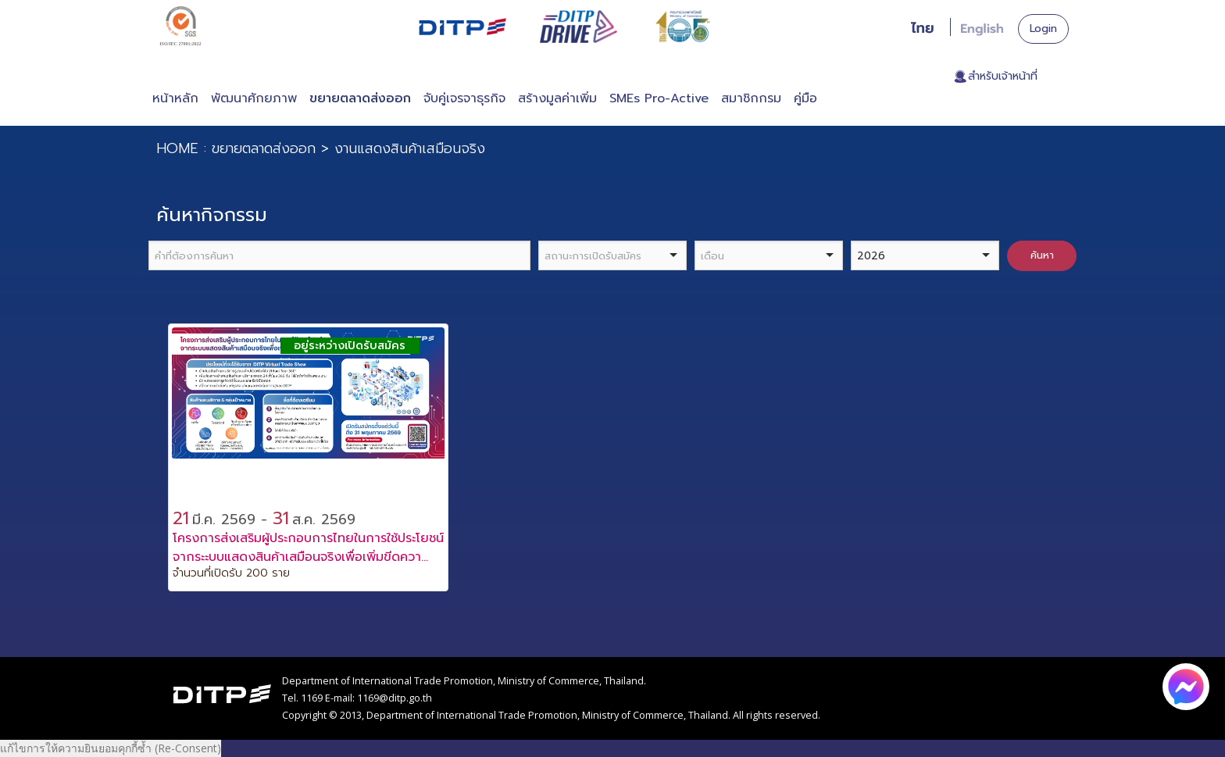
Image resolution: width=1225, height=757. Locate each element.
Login (1043, 28)
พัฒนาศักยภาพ (254, 98)
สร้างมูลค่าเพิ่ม (557, 98)
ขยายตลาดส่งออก (360, 98)
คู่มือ (805, 98)
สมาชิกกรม (751, 98)
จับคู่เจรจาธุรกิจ (464, 98)
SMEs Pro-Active (659, 98)
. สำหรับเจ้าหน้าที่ (1000, 76)
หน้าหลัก (175, 98)
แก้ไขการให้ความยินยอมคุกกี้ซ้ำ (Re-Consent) (110, 748)
